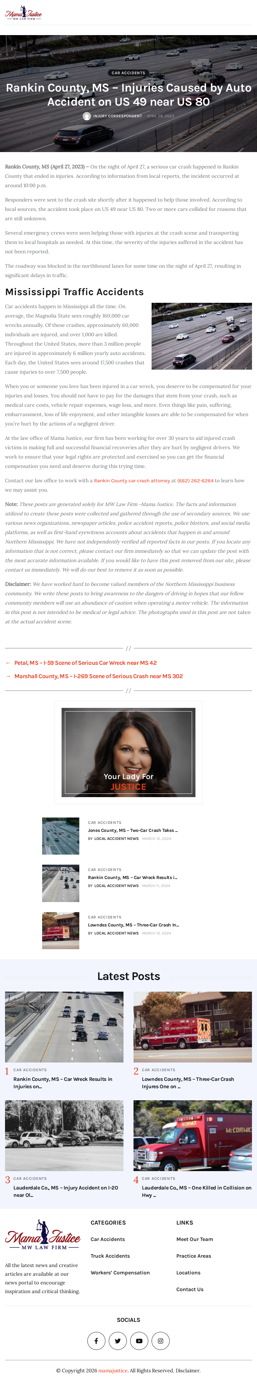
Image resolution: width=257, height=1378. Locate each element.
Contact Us (189, 1286)
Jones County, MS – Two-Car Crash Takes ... (132, 830)
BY (112, 838)
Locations (188, 1270)
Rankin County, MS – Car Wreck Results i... (131, 876)
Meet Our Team (194, 1236)
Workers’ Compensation (120, 1270)
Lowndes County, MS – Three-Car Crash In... (132, 923)
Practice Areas (193, 1253)
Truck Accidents (110, 1253)
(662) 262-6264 (195, 481)
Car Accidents (128, 73)
